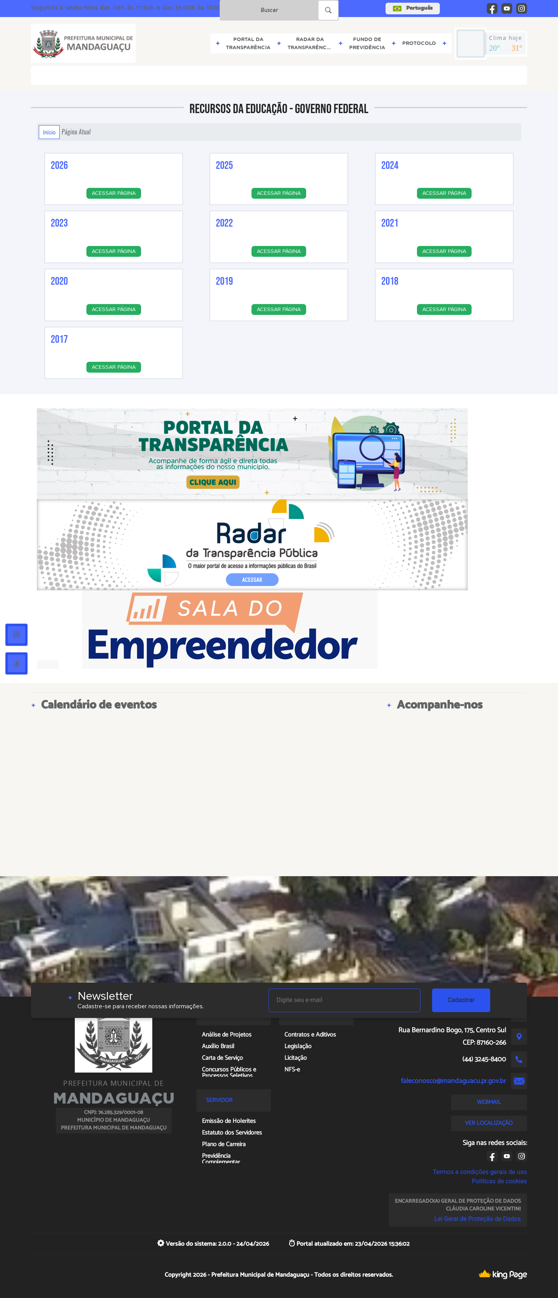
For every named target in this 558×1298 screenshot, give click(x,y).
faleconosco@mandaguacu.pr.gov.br (453, 1081)
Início (49, 132)
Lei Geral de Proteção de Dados (477, 1218)
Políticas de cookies (499, 1181)
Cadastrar (461, 1000)
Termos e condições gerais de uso (480, 1172)
